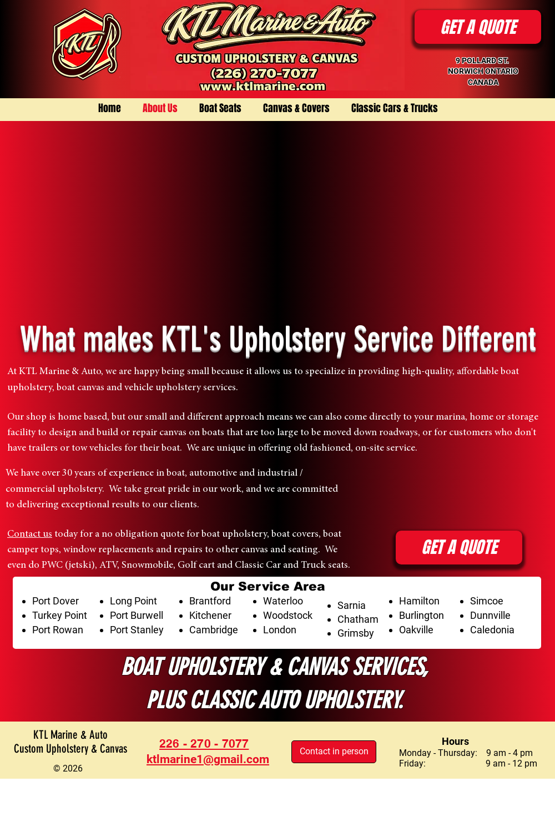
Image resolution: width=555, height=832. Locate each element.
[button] (478, 27)
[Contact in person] (333, 751)
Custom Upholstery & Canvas (70, 748)
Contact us (29, 534)
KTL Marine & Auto (70, 735)
